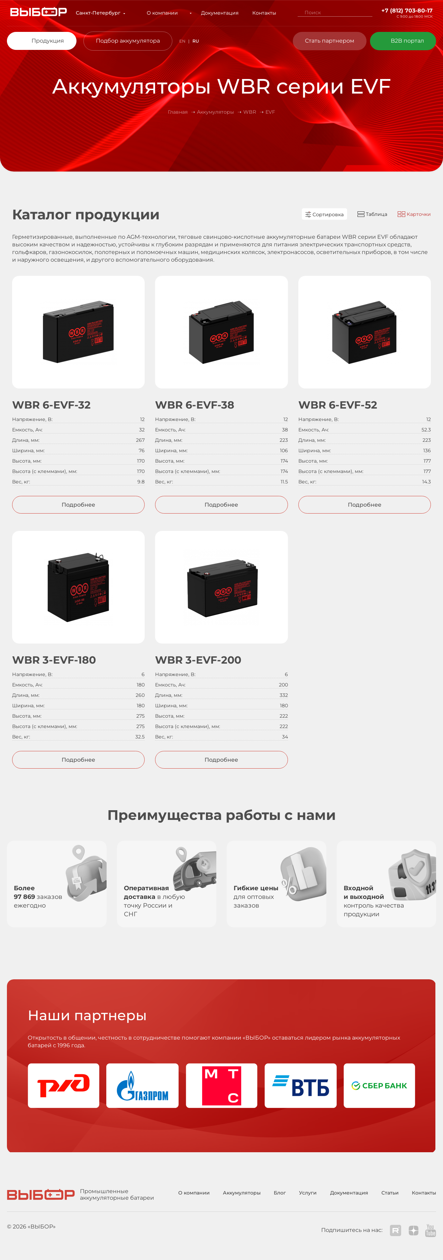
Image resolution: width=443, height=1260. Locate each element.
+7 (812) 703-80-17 (407, 10)
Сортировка (324, 214)
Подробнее (78, 504)
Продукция (47, 40)
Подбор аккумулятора (128, 40)
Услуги (308, 1193)
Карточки (414, 214)
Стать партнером (329, 40)
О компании (167, 13)
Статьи (390, 1193)
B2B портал (407, 40)
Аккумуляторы (242, 1193)
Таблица (372, 214)
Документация (215, 13)
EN (182, 41)
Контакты (260, 13)
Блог (280, 1193)
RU (195, 41)
